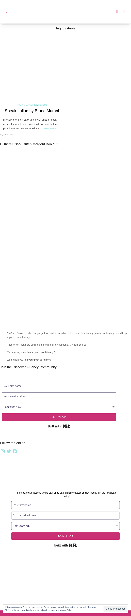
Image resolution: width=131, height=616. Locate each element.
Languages (31, 105)
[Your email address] (59, 396)
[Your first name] (59, 386)
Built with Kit (59, 426)
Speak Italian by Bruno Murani (32, 110)
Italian (20, 105)
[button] (6, 11)
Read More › (50, 128)
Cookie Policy (66, 610)
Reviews (42, 105)
